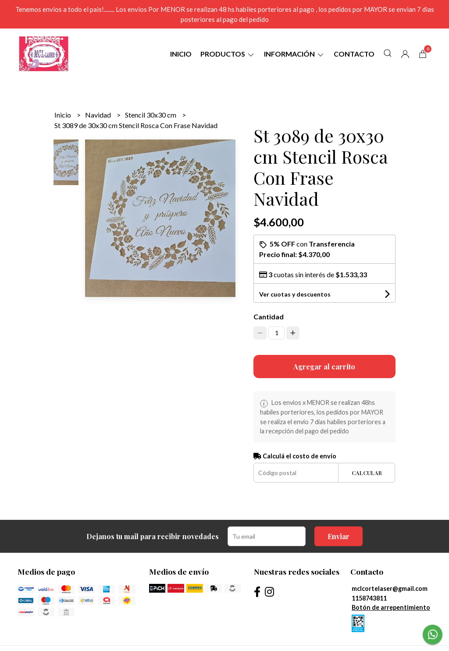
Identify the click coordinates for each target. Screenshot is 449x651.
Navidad (98, 115)
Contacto (354, 54)
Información (294, 54)
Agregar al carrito (324, 366)
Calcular (367, 472)
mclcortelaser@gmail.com (390, 588)
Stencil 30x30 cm (151, 115)
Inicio (181, 54)
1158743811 (369, 598)
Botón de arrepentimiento (391, 607)
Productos (227, 54)
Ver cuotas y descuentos (295, 294)
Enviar (338, 536)
